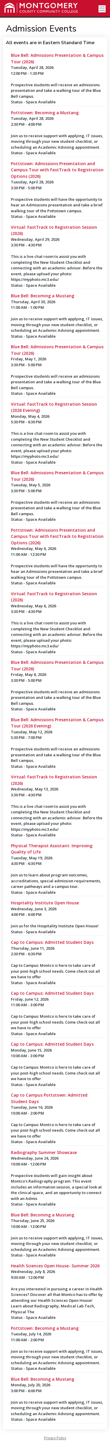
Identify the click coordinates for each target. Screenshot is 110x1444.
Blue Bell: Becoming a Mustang (42, 296)
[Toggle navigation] (102, 9)
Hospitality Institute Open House (45, 903)
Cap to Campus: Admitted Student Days (52, 942)
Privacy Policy (55, 1437)
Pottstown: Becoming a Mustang (45, 112)
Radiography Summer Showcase (44, 1152)
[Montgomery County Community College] (41, 8)
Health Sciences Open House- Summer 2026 (55, 1266)
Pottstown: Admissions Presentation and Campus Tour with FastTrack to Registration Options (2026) (57, 170)
